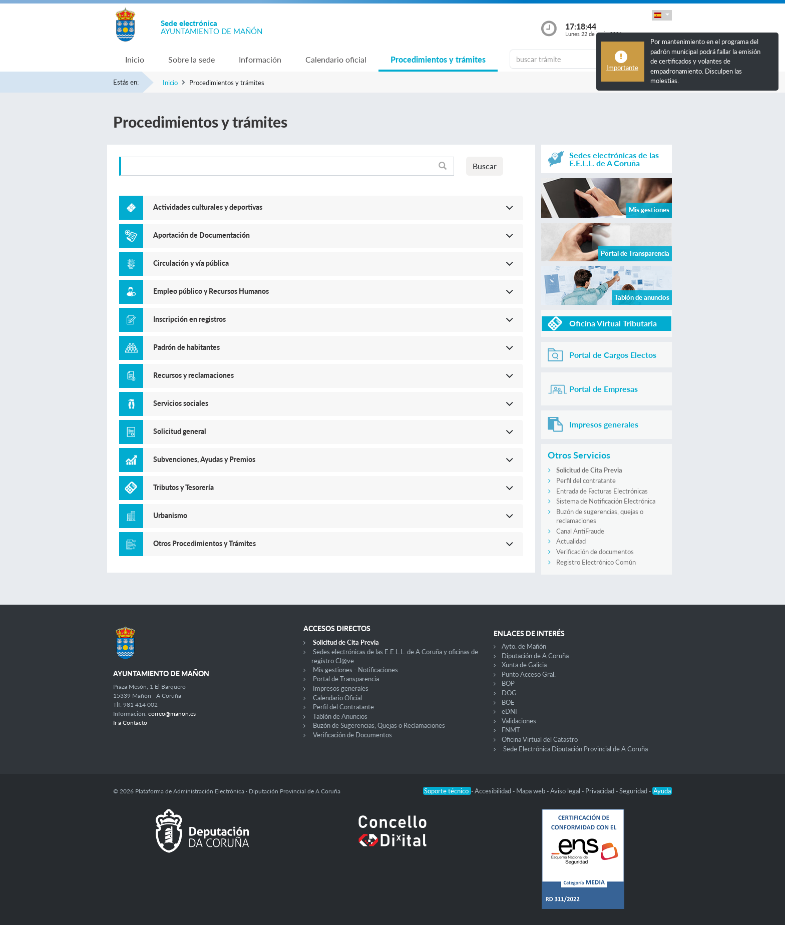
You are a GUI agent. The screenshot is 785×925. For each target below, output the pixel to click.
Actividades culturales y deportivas (207, 207)
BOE (508, 702)
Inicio (134, 59)
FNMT (511, 730)
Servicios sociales (180, 403)
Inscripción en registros (189, 319)
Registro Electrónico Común (596, 562)
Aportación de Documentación (201, 235)
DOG (509, 693)
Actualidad (571, 541)
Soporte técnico (447, 791)
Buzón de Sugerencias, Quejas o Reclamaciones (379, 725)
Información (260, 59)
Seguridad (634, 791)
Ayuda (662, 791)
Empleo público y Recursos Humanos (211, 291)
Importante (622, 68)
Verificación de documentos (595, 552)
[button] (662, 15)
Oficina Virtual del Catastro (540, 739)
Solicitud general (179, 431)
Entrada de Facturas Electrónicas (602, 491)
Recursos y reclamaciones (193, 375)
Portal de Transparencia (346, 679)
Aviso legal (566, 791)
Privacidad (600, 791)
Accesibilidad (494, 791)
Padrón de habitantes (186, 347)
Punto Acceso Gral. (529, 674)
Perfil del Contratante (343, 707)
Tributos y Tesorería (183, 487)
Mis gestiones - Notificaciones (355, 670)
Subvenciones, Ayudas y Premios (204, 459)
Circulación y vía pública (191, 263)
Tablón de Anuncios (340, 716)
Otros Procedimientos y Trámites (204, 543)
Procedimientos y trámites (438, 59)
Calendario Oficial (337, 698)
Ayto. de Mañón (524, 646)
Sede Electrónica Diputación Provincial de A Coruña (575, 749)
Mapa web (531, 791)
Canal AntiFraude (580, 531)
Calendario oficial (335, 59)
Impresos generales (340, 688)
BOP (508, 683)
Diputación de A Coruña (535, 656)
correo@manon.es (172, 713)
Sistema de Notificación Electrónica (605, 501)
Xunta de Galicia (524, 665)
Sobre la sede (191, 59)
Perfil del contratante (586, 481)
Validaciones (519, 721)
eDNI (509, 711)
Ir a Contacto (130, 722)
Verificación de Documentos (352, 735)
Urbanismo (170, 515)
